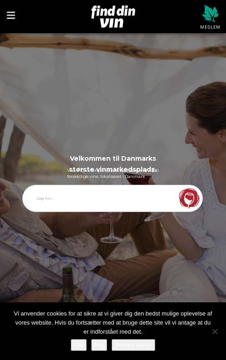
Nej (99, 344)
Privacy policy (133, 344)
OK (78, 344)
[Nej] (214, 331)
